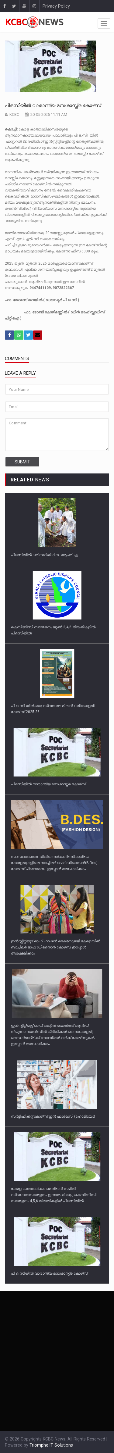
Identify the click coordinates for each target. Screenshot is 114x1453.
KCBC (14, 114)
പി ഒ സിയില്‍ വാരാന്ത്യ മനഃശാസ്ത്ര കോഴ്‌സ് (49, 1273)
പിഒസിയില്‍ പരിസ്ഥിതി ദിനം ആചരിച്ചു (44, 555)
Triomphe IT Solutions (51, 1445)
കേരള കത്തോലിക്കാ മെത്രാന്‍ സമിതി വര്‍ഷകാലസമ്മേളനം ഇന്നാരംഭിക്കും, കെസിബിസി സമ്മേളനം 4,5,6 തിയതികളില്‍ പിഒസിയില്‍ (53, 1195)
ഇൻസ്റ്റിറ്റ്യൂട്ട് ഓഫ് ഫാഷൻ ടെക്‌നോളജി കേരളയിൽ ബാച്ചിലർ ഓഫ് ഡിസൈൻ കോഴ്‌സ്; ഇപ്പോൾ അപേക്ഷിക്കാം (55, 947)
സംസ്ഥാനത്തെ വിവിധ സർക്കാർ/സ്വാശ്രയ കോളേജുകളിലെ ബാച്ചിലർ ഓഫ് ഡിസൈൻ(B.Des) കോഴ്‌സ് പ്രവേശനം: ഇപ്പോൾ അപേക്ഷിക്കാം (54, 863)
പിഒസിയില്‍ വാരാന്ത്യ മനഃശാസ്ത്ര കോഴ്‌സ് (53, 105)
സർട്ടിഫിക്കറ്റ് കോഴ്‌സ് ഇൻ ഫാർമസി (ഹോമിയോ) (53, 1116)
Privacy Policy (56, 6)
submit (22, 461)
